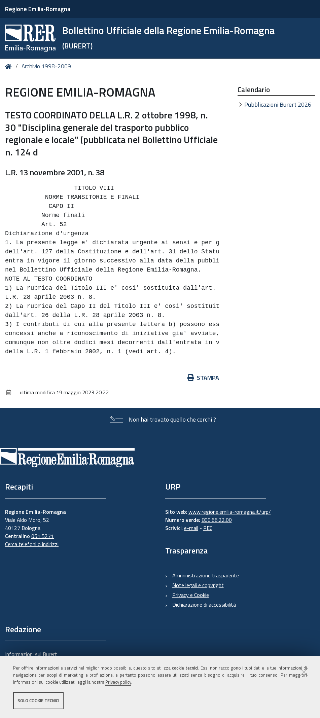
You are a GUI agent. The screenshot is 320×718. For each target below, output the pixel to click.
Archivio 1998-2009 (46, 66)
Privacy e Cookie (190, 595)
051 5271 (42, 536)
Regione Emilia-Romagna (37, 8)
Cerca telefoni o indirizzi (32, 544)
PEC (207, 528)
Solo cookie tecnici (38, 700)
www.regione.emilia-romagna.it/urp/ (229, 512)
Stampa (203, 377)
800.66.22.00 (217, 520)
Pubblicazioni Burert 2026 (277, 104)
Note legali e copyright (198, 585)
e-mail (191, 528)
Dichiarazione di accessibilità (204, 605)
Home (9, 66)
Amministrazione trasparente (205, 575)
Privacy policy (118, 682)
